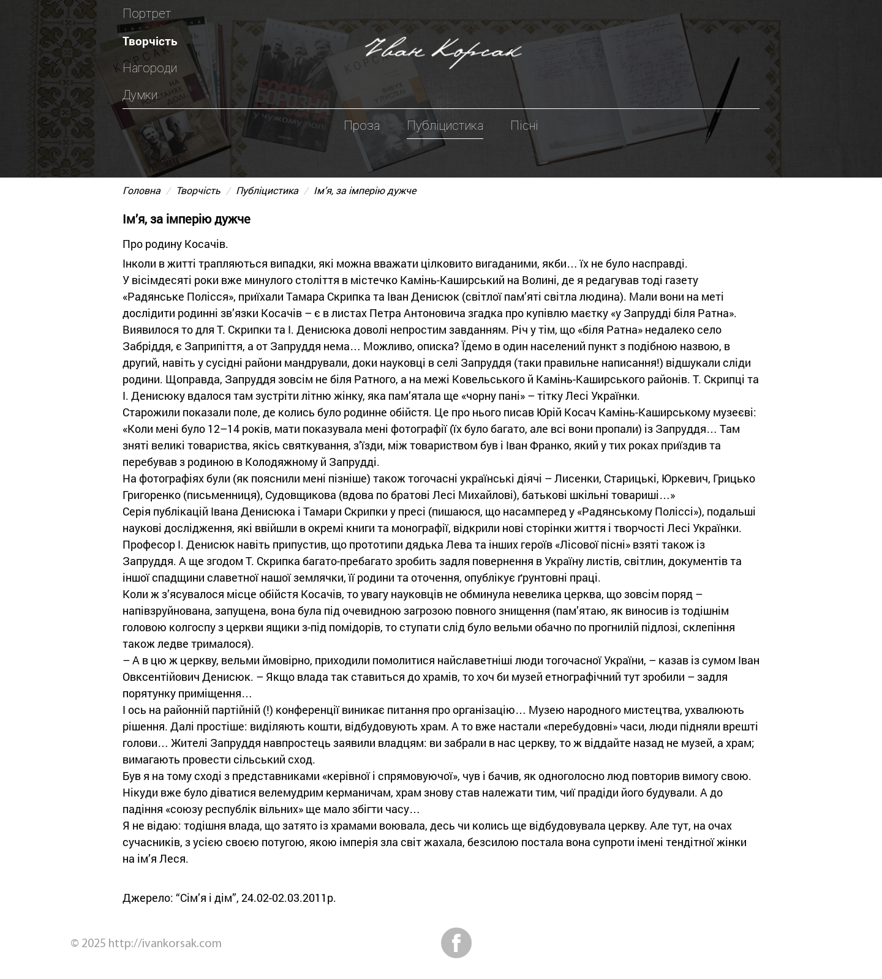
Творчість (150, 40)
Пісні (524, 125)
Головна (141, 190)
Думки (140, 95)
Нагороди (150, 68)
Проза (362, 125)
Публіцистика (445, 125)
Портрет (147, 13)
